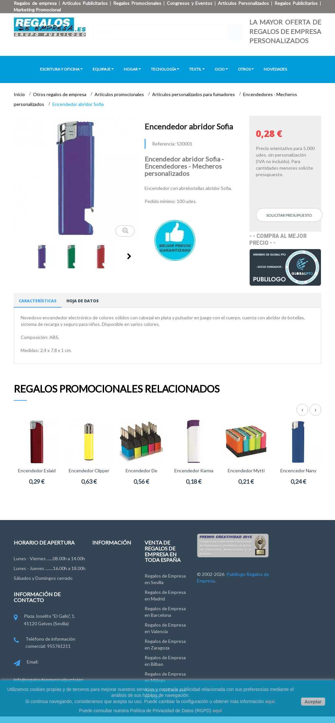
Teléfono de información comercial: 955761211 (44, 643)
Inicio (20, 94)
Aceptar (313, 701)
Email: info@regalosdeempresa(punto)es (48, 670)
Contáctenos (105, 560)
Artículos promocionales (120, 94)
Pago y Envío (105, 615)
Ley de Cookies (107, 603)
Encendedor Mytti (246, 470)
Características (38, 301)
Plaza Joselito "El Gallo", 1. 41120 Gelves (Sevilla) (44, 620)
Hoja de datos (82, 301)
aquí (269, 701)
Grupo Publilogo (108, 572)
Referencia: (164, 143)
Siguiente (129, 256)
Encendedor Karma (193, 470)
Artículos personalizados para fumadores (194, 94)
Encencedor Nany (298, 470)
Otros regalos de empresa (60, 94)
